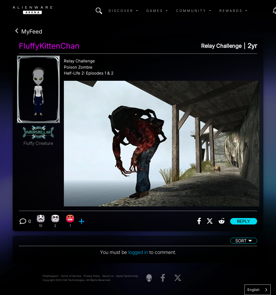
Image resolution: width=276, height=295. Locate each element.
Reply (243, 221)
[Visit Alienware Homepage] (149, 278)
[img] (99, 10)
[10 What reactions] (40, 221)
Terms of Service (71, 275)
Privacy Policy (92, 275)
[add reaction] (82, 221)
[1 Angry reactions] (70, 221)
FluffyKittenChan (49, 46)
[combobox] (257, 289)
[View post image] (161, 141)
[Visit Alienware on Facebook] (163, 278)
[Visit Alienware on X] (178, 278)
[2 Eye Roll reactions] (55, 221)
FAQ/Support (50, 275)
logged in (138, 252)
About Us (108, 275)
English (253, 289)
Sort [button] (241, 240)
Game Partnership (127, 275)
